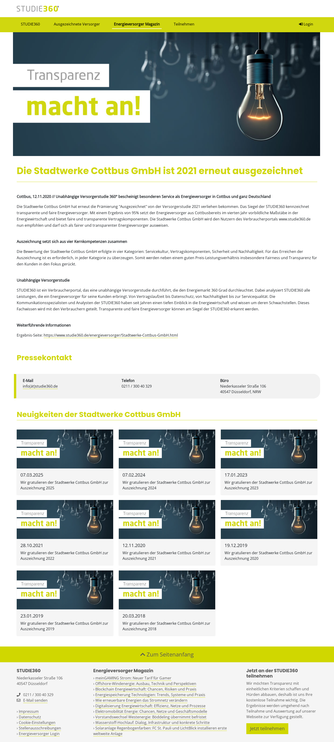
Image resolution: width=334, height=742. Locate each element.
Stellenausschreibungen (40, 728)
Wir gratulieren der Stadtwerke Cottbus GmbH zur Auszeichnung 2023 (268, 485)
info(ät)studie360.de (40, 386)
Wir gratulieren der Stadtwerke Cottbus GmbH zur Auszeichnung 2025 (64, 485)
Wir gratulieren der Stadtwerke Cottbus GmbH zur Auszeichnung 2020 (268, 555)
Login (306, 24)
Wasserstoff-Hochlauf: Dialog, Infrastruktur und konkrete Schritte (152, 722)
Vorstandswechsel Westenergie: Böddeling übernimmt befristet (150, 717)
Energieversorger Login (39, 733)
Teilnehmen (184, 24)
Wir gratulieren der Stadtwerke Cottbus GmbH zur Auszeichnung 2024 (166, 485)
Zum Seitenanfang (167, 654)
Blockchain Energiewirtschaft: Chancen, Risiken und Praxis (145, 689)
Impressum (29, 711)
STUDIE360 (30, 24)
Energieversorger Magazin (137, 24)
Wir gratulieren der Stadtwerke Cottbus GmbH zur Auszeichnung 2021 (166, 555)
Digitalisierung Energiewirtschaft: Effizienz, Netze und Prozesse (150, 705)
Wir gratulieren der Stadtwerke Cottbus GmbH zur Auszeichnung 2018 (166, 626)
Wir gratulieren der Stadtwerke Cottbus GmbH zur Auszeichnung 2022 (64, 555)
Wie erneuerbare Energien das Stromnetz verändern (141, 700)
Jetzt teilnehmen (267, 728)
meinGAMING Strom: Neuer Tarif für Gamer (133, 678)
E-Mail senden (35, 700)
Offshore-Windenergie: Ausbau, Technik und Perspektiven (145, 683)
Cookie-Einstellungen (37, 722)
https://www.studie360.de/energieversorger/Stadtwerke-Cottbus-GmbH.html (111, 335)
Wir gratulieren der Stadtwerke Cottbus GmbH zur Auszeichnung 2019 (64, 626)
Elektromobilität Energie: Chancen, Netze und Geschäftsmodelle (151, 711)
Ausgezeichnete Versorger (77, 24)
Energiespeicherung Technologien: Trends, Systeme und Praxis (150, 694)
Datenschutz (30, 717)
